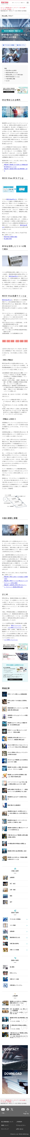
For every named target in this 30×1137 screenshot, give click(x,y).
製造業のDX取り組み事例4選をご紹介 (17, 851)
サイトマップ (4, 1129)
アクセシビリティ (21, 1125)
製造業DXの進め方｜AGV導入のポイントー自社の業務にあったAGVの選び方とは (18, 813)
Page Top (26, 1113)
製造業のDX (9, 7)
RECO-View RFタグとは (12, 72)
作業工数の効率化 (14, 943)
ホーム (2, 7)
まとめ (7, 80)
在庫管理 (12, 877)
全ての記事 (22, 7)
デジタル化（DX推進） (6, 9)
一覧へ (3, 1113)
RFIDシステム (13, 973)
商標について (4, 1125)
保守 (11, 902)
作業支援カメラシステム (16, 985)
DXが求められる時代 (11, 70)
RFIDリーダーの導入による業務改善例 (17, 694)
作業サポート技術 (14, 979)
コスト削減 (12, 925)
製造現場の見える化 (15, 937)
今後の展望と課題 (10, 78)
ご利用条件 (19, 1121)
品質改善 (12, 931)
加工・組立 (12, 883)
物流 (11, 895)
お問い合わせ (19, 1129)
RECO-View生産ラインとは (12, 76)
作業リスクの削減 (14, 949)
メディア (15, 7)
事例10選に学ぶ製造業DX (14, 805)
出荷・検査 (12, 889)
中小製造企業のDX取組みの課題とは (17, 843)
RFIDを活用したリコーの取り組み (14, 74)
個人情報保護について (7, 1121)
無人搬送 (12, 967)
